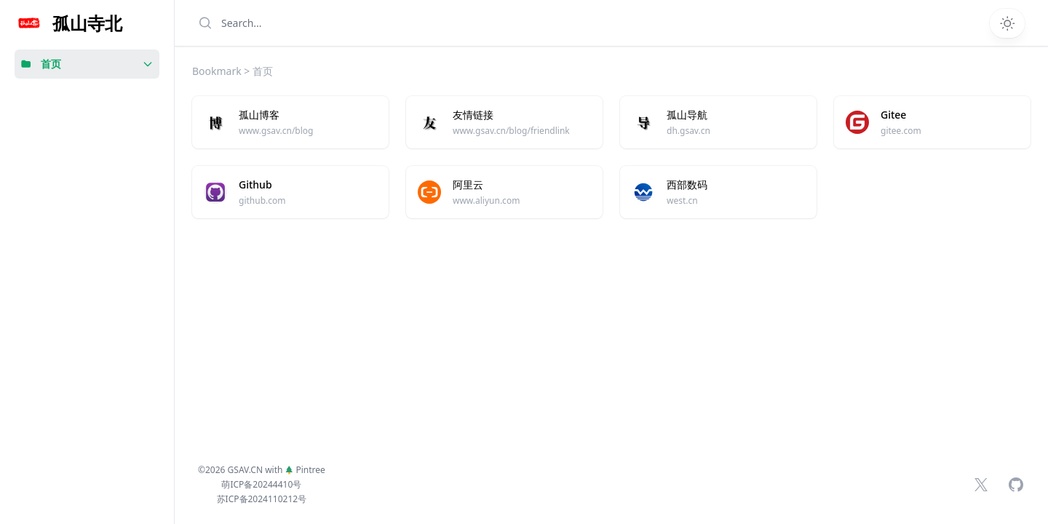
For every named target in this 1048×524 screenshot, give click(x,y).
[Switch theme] (1007, 23)
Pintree (305, 470)
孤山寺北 (87, 23)
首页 (51, 64)
